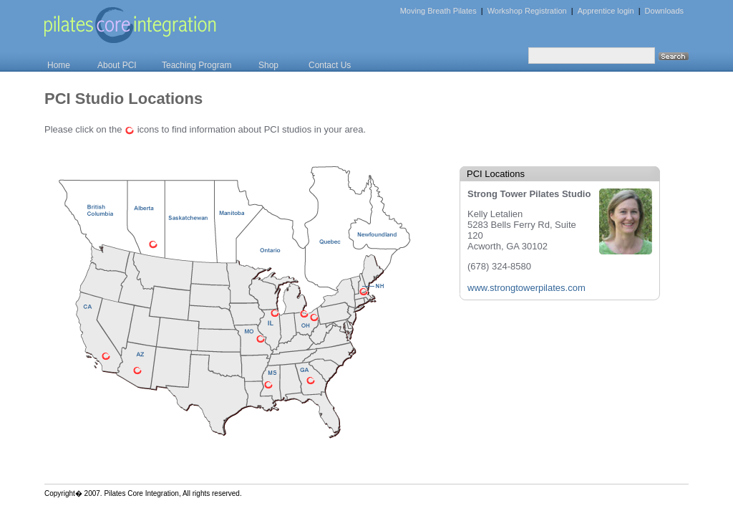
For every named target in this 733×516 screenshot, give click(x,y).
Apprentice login (606, 10)
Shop (268, 65)
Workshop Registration (527, 10)
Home (58, 65)
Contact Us (330, 65)
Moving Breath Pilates (438, 10)
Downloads (664, 10)
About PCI (117, 65)
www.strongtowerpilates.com (526, 287)
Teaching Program (196, 65)
